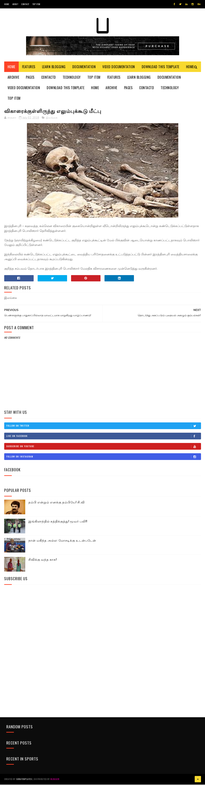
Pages (30, 77)
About (15, 4)
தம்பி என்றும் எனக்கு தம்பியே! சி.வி (56, 502)
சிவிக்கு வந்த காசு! (42, 560)
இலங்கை (51, 118)
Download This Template (160, 67)
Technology (72, 77)
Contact (25, 4)
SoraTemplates (24, 779)
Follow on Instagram (103, 457)
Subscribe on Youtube (103, 447)
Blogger (54, 779)
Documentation (84, 67)
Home (6, 4)
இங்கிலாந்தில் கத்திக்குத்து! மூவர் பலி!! (57, 521)
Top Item (36, 4)
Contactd (48, 77)
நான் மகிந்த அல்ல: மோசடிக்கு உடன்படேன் (62, 540)
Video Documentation (118, 67)
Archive (13, 77)
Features (28, 67)
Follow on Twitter (103, 426)
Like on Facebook (103, 436)
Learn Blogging (54, 67)
